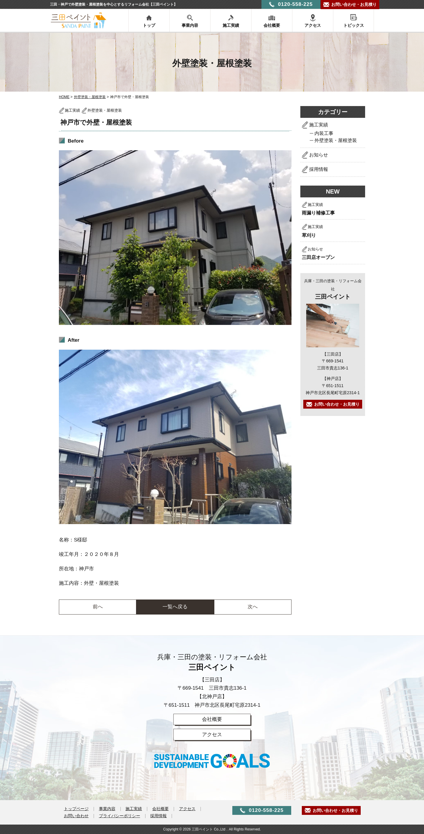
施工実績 (231, 25)
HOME (64, 97)
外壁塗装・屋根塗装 (90, 97)
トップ (149, 25)
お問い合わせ (76, 816)
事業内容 (190, 25)
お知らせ (318, 154)
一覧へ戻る (175, 607)
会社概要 (272, 25)
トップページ (76, 809)
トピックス (353, 25)
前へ (98, 607)
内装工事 (323, 133)
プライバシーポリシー (119, 816)
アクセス (312, 25)
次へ (253, 607)
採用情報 (318, 169)
